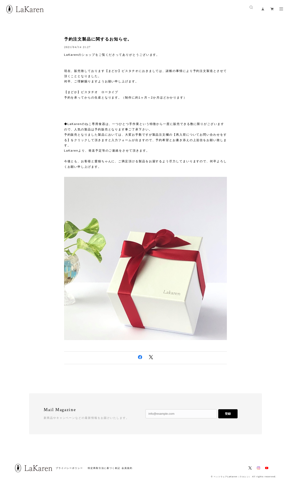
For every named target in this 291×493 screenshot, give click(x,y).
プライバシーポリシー (69, 468)
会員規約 (127, 468)
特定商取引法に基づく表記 (104, 468)
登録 (228, 413)
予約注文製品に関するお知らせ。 (98, 39)
